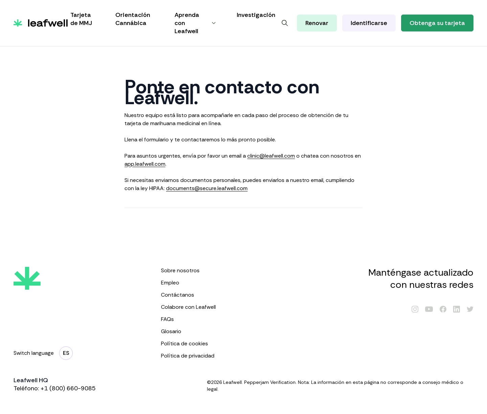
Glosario (189, 331)
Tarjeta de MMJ (81, 19)
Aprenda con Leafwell (196, 23)
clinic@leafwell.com (271, 155)
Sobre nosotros (189, 270)
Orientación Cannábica (132, 19)
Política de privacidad (189, 355)
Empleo (189, 282)
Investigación (256, 15)
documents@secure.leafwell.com (207, 188)
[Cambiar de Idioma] (66, 353)
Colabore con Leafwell (189, 306)
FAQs (189, 319)
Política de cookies (189, 343)
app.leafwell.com (144, 163)
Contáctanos (189, 294)
